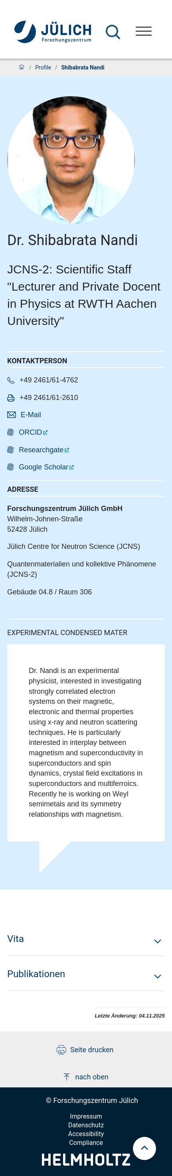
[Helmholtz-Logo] (86, 1163)
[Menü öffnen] (144, 32)
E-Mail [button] (31, 415)
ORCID (30, 432)
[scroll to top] (144, 1148)
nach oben (85, 1077)
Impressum (86, 1116)
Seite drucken (85, 1050)
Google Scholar (43, 467)
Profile (43, 67)
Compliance (86, 1142)
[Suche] (113, 32)
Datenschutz (86, 1125)
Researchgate (41, 450)
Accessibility (86, 1134)
